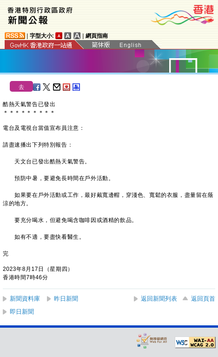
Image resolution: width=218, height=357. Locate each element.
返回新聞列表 (159, 298)
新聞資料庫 (25, 298)
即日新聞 (22, 311)
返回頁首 (203, 298)
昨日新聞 (66, 298)
